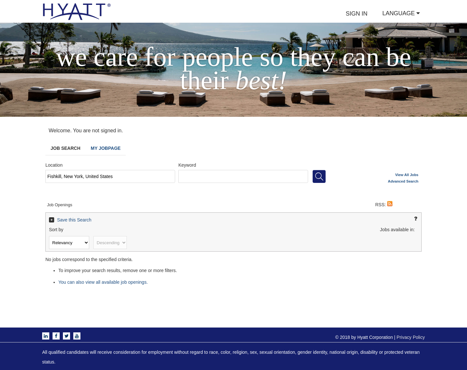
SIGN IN (356, 13)
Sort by (56, 229)
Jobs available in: (397, 229)
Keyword (187, 165)
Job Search (65, 148)
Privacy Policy (411, 337)
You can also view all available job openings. (103, 282)
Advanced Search (403, 181)
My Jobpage (106, 148)
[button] (389, 204)
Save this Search (74, 219)
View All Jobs (407, 175)
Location (54, 165)
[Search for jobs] (319, 176)
